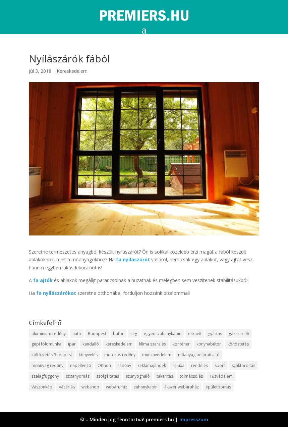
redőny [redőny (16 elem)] (124, 365)
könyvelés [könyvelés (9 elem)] (88, 355)
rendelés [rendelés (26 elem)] (199, 365)
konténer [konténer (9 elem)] (181, 344)
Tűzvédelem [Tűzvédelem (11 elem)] (221, 376)
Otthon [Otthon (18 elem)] (104, 365)
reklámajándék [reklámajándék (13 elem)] (152, 365)
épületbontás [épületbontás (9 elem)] (218, 387)
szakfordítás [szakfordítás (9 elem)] (243, 365)
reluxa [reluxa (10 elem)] (178, 365)
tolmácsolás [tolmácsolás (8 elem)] (191, 376)
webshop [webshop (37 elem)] (90, 387)
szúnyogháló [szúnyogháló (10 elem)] (138, 376)
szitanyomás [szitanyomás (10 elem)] (78, 376)
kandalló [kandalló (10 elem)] (90, 344)
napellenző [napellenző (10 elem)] (80, 365)
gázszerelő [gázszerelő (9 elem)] (239, 333)
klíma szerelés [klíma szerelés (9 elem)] (152, 344)
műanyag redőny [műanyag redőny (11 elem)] (47, 365)
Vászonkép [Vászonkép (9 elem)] (42, 387)
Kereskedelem (72, 71)
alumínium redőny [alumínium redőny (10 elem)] (49, 333)
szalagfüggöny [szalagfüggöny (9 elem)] (45, 376)
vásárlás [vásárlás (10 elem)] (67, 387)
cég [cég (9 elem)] (133, 333)
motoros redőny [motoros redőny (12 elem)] (119, 355)
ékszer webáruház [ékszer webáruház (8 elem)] (181, 387)
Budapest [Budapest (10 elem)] (97, 333)
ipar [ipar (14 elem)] (72, 344)
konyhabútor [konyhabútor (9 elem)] (208, 344)
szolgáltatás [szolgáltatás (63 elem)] (107, 376)
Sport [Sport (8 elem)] (220, 365)
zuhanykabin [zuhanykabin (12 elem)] (146, 387)
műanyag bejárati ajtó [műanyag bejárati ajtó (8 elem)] (199, 355)
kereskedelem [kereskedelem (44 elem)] (119, 344)
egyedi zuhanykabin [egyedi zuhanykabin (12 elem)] (162, 333)
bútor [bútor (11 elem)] (118, 333)
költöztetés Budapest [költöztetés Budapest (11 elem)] (52, 355)
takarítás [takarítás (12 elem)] (165, 376)
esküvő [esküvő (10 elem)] (194, 333)
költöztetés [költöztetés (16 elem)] (238, 344)
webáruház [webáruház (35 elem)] (116, 387)
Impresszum (193, 419)
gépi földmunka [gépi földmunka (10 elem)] (46, 344)
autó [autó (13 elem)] (76, 333)
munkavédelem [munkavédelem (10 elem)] (156, 355)
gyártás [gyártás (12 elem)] (215, 333)
